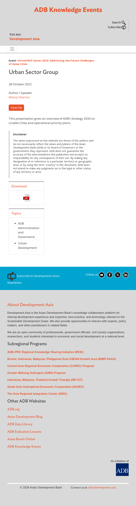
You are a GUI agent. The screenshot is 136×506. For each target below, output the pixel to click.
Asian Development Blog (24, 416)
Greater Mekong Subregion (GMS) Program (36, 372)
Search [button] (119, 22)
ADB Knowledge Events (24, 446)
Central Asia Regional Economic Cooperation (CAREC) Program (50, 365)
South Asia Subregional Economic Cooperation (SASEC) (45, 386)
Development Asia (24, 38)
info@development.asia (102, 487)
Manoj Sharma (19, 97)
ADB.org (13, 409)
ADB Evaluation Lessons (24, 431)
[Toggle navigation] (12, 49)
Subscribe (117, 27)
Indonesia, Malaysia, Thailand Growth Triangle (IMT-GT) (44, 379)
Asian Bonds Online (21, 439)
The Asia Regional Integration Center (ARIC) (37, 393)
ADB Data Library (19, 424)
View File (16, 108)
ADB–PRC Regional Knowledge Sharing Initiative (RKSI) (45, 352)
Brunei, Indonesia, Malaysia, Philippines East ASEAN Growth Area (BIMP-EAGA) (61, 359)
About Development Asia (30, 305)
